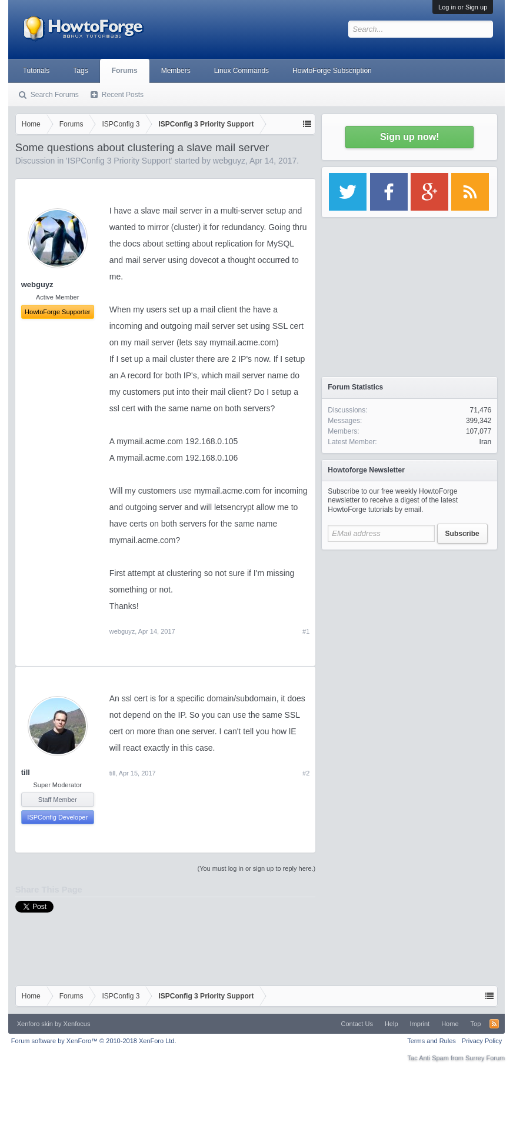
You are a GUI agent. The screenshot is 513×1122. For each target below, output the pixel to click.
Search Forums (55, 95)
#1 (305, 631)
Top (476, 1023)
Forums (125, 70)
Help (391, 1023)
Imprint (420, 1023)
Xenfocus (77, 1023)
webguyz (229, 160)
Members (176, 70)
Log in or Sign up (462, 7)
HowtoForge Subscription (332, 70)
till (25, 772)
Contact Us (357, 1023)
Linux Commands (241, 70)
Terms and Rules (431, 1040)
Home (449, 1023)
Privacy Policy (482, 1040)
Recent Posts (123, 95)
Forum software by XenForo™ (93, 1040)
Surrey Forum (485, 1057)
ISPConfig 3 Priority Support (119, 160)
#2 (305, 773)
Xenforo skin (35, 1023)
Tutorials (36, 70)
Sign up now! (409, 137)
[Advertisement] (409, 629)
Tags (80, 70)
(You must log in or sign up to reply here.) (257, 868)
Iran (485, 442)
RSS (494, 1023)
